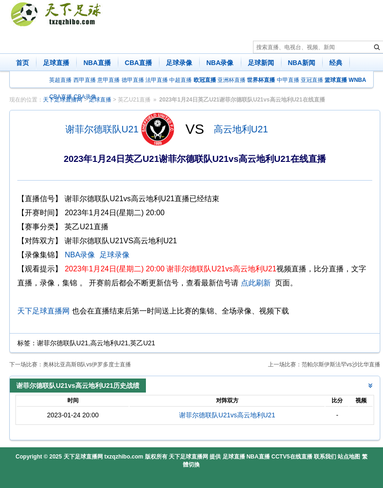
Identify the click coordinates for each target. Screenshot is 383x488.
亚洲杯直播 (231, 80)
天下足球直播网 (43, 311)
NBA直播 (96, 62)
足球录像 (179, 62)
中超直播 (180, 80)
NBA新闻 (301, 62)
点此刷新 (256, 283)
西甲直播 (84, 80)
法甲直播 (156, 80)
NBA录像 (219, 62)
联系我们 (325, 456)
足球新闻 (261, 62)
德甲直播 (133, 80)
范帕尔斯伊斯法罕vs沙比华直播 (341, 364)
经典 (335, 62)
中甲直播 (288, 80)
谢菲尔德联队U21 (102, 129)
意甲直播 (108, 80)
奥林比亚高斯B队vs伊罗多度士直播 (87, 364)
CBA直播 (138, 62)
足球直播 (56, 62)
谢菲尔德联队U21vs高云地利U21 (227, 415)
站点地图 (349, 456)
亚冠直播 (312, 80)
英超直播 (60, 80)
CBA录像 (85, 97)
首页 (22, 62)
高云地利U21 (241, 129)
